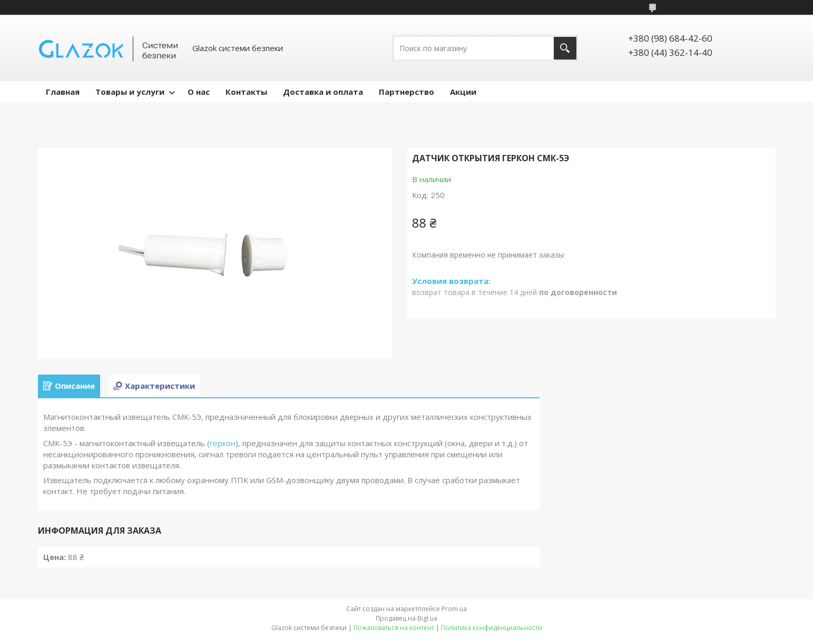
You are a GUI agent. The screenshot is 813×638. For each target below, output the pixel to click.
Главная (63, 91)
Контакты (246, 91)
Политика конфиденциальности (491, 627)
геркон (223, 443)
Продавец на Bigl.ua (406, 618)
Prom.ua (454, 608)
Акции (463, 91)
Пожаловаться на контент (394, 627)
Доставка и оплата (323, 91)
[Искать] (565, 48)
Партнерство (406, 91)
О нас (199, 91)
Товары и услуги (129, 91)
